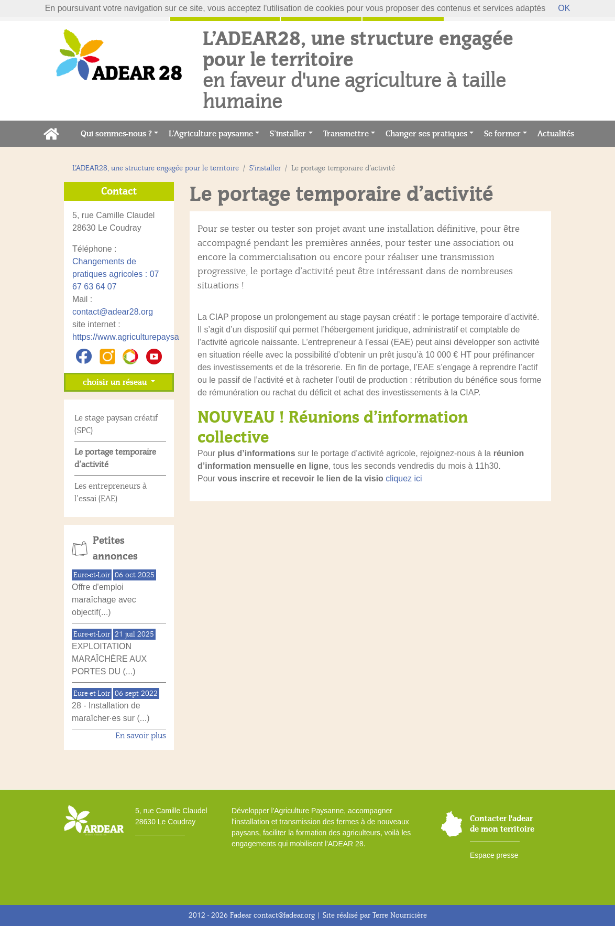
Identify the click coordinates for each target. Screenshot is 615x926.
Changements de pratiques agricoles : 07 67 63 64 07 (115, 274)
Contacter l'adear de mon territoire (502, 823)
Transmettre (346, 133)
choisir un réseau (116, 382)
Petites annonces (115, 548)
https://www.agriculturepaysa (125, 336)
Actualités (558, 133)
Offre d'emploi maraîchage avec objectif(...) (104, 600)
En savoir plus (140, 735)
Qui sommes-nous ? (116, 133)
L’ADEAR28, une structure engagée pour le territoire (155, 168)
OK (564, 8)
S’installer (288, 133)
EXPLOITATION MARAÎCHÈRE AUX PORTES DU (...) (109, 659)
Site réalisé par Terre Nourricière (375, 915)
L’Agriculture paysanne (211, 133)
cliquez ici (404, 478)
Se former (502, 133)
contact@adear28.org (112, 311)
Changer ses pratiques (426, 133)
